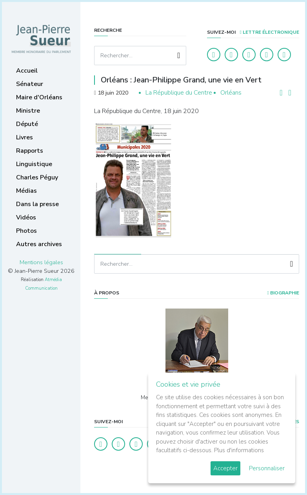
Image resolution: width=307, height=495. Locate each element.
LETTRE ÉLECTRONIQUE (269, 32)
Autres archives (39, 244)
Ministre (28, 110)
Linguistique (34, 164)
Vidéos (26, 217)
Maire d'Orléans (39, 97)
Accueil (27, 70)
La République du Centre (178, 92)
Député (27, 124)
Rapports (29, 150)
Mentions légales (41, 262)
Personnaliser (267, 468)
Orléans (231, 92)
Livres (24, 137)
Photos (26, 230)
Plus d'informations (239, 450)
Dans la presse (37, 204)
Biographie (283, 293)
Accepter (225, 468)
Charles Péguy (37, 177)
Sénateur (29, 84)
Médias (26, 190)
